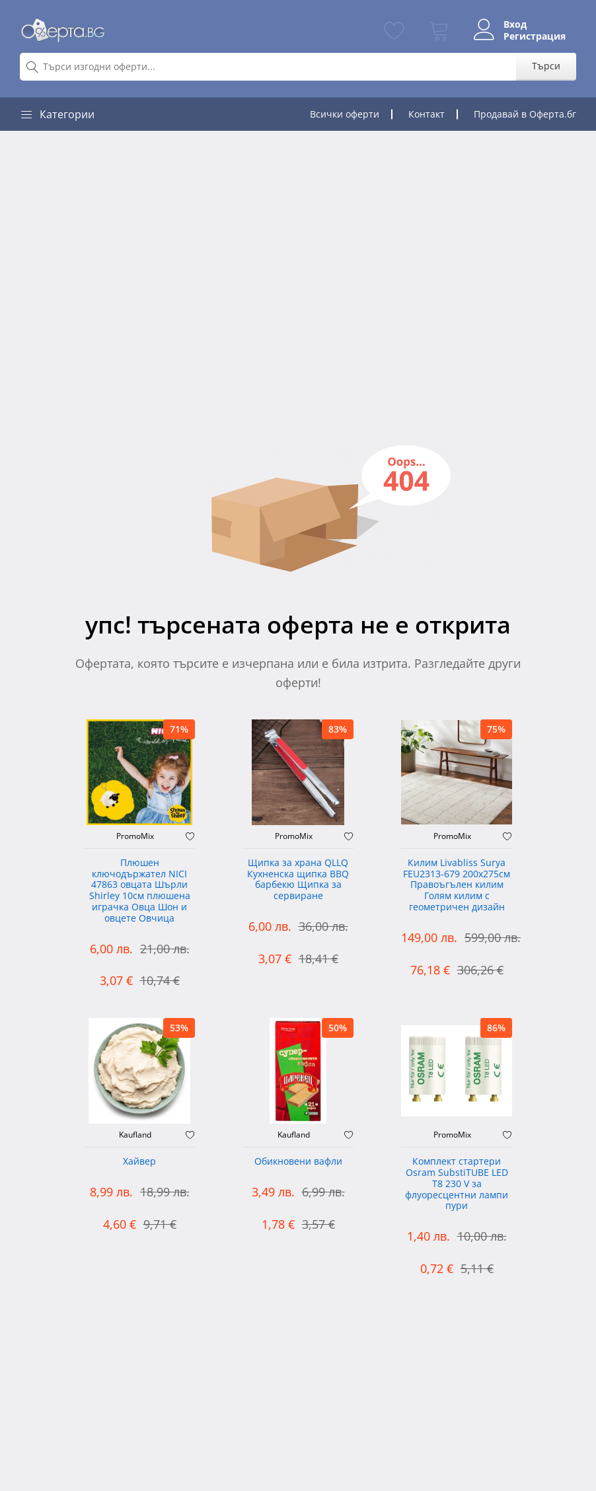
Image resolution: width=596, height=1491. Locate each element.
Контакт (426, 114)
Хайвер (139, 1161)
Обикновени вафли (298, 1161)
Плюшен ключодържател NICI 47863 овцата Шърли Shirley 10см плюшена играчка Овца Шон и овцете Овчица (139, 890)
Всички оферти (344, 114)
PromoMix (135, 836)
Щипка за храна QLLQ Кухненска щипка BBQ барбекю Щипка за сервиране (298, 879)
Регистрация (534, 36)
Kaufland (135, 1135)
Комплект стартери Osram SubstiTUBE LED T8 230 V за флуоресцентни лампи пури (456, 1184)
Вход (515, 24)
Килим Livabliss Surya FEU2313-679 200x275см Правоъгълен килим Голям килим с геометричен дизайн (456, 885)
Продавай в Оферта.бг (525, 114)
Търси (546, 65)
